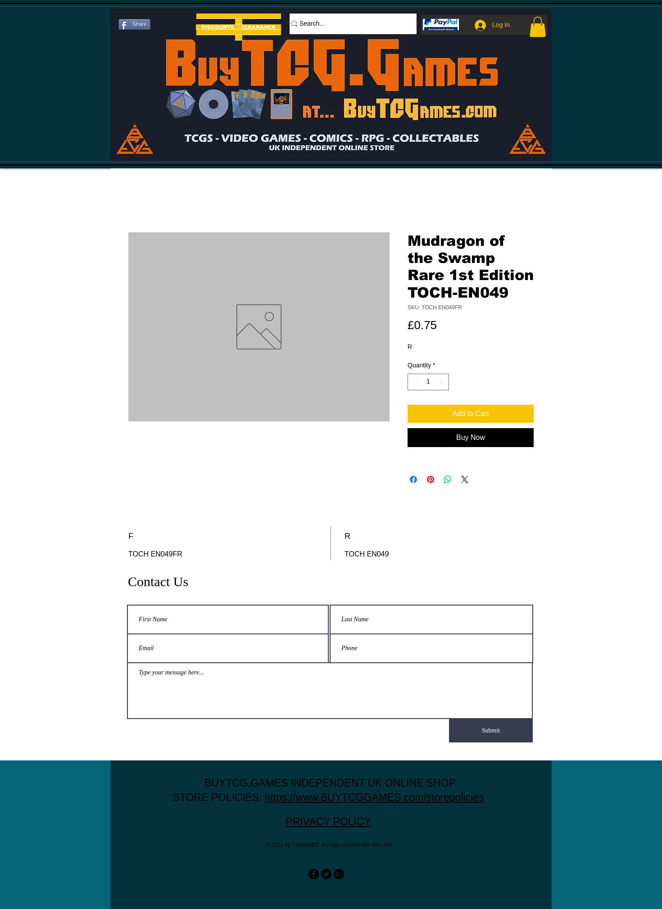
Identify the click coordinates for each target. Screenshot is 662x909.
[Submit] (491, 730)
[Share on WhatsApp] (447, 479)
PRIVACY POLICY (328, 822)
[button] (537, 27)
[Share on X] (464, 479)
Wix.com (382, 845)
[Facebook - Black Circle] (313, 874)
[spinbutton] (428, 382)
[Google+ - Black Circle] (339, 874)
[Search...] (348, 24)
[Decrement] (414, 382)
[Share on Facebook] (413, 479)
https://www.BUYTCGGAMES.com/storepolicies (374, 797)
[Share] (134, 24)
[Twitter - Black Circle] (326, 874)
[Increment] (442, 382)
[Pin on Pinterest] (430, 479)
